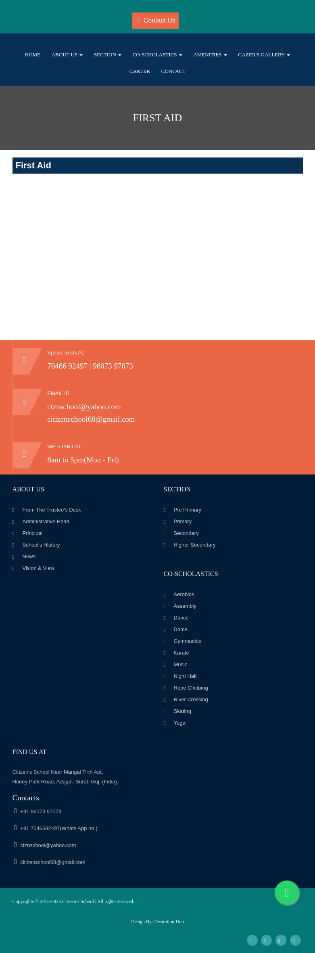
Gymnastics (187, 641)
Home (32, 55)
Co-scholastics (157, 55)
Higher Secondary (195, 545)
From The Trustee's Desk (52, 510)
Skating (182, 711)
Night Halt (185, 676)
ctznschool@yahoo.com (84, 406)
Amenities (210, 55)
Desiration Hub (169, 921)
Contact (173, 71)
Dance (181, 618)
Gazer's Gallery (264, 55)
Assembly (185, 606)
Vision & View (38, 568)
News (29, 556)
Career (139, 71)
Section (107, 55)
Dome (181, 629)
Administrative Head (46, 521)
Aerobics (184, 594)
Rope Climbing (191, 688)
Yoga (180, 723)
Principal (33, 533)
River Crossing (191, 699)
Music (181, 664)
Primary (183, 521)
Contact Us (156, 20)
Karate (181, 653)
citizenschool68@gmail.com (91, 419)
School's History (41, 545)
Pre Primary (188, 510)
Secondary (186, 533)
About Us (67, 55)
